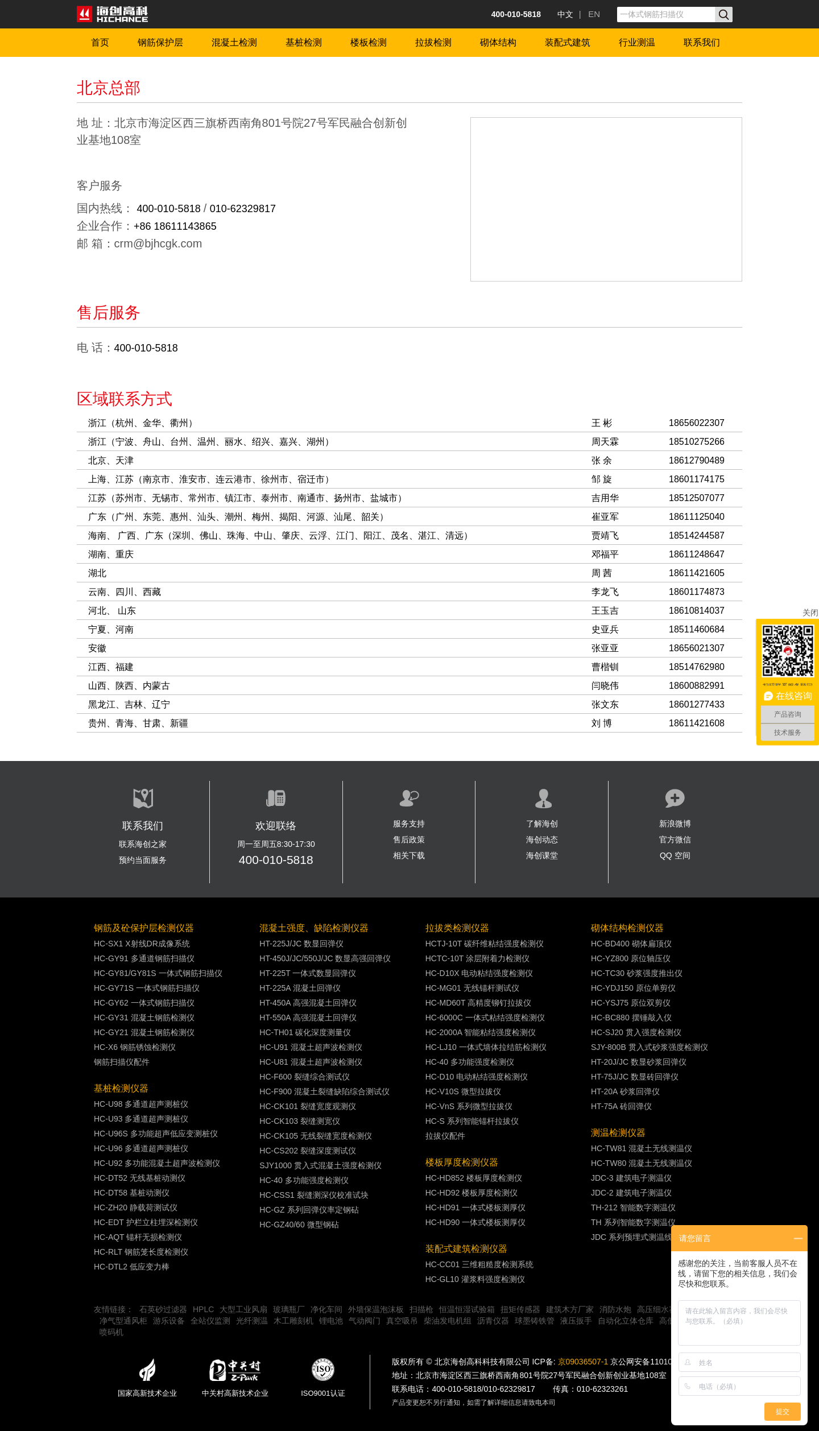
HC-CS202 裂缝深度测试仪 (307, 1150)
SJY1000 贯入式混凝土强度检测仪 (320, 1165)
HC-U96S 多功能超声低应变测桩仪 (156, 1133)
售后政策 (409, 839)
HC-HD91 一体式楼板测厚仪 (475, 1207)
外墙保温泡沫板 (376, 1309)
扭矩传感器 (520, 1309)
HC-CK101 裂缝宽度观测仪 (307, 1106)
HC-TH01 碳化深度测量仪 (305, 1032)
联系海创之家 (143, 844)
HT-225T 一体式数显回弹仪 (307, 973)
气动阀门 (364, 1320)
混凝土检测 (234, 42)
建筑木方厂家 (570, 1309)
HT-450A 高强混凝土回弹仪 (307, 1002)
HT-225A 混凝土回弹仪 (299, 987)
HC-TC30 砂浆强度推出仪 (636, 973)
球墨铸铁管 (535, 1320)
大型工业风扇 (243, 1309)
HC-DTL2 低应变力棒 (131, 1266)
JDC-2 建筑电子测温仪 (631, 1192)
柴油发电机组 (447, 1320)
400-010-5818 (170, 208)
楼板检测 (368, 42)
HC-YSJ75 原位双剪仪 (631, 1002)
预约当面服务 (143, 860)
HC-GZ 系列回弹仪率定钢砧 (308, 1209)
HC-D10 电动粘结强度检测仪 (476, 1076)
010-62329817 (243, 208)
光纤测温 (252, 1320)
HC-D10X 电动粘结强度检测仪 (479, 973)
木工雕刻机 (293, 1320)
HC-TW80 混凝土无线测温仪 (641, 1163)
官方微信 (675, 839)
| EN (589, 14)
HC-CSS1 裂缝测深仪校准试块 (313, 1195)
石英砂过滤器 (163, 1309)
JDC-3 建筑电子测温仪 (631, 1177)
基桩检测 (304, 42)
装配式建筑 (567, 42)
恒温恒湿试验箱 (467, 1309)
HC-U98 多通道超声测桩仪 (141, 1104)
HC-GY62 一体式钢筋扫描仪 (144, 1002)
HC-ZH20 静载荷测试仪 (135, 1207)
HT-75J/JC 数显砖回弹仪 (635, 1076)
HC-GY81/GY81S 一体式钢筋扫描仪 (158, 973)
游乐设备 (169, 1320)
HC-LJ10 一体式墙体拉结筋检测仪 (486, 1047)
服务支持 (409, 823)
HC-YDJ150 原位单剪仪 (633, 987)
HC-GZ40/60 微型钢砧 (298, 1224)
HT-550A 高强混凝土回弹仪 (307, 1017)
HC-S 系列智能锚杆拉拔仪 (472, 1121)
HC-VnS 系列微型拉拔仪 (468, 1106)
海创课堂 (542, 855)
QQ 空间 (675, 855)
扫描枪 (421, 1309)
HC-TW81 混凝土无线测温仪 (641, 1148)
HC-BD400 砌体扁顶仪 (631, 943)
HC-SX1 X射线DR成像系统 (142, 943)
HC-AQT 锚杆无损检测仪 (138, 1237)
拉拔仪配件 (445, 1135)
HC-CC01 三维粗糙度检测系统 (479, 1264)
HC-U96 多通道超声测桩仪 (141, 1148)
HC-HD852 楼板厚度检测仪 (473, 1177)
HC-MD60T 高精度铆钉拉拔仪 (478, 1002)
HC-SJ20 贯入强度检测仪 (636, 1032)
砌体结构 (498, 42)
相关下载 (409, 855)
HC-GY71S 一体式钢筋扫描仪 (147, 987)
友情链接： (114, 1309)
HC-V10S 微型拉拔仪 (463, 1091)
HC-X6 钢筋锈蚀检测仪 (135, 1047)
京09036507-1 (583, 1361)
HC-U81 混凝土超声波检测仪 (310, 1061)
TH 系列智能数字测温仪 (633, 1222)
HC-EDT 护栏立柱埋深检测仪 (146, 1222)
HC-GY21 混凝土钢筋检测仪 (144, 1032)
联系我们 (702, 42)
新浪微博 (675, 823)
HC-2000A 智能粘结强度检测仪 (480, 1032)
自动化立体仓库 (625, 1320)
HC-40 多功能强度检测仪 (303, 1180)
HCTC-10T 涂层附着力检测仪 (477, 958)
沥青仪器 (493, 1320)
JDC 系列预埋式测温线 (631, 1237)
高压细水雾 (657, 1309)
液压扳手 (576, 1320)
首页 (100, 42)
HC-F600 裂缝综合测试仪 (304, 1076)
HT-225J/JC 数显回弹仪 (301, 943)
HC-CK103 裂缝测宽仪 (299, 1121)
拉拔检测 (433, 42)
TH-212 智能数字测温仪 (633, 1207)
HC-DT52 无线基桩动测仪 (139, 1177)
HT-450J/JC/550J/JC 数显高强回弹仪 (325, 958)
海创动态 (542, 839)
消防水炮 (615, 1309)
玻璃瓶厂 (289, 1309)
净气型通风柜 (123, 1320)
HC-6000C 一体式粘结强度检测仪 (485, 1017)
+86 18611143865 (175, 226)
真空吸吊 (402, 1320)
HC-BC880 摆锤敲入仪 (631, 1017)
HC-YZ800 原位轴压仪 (631, 958)
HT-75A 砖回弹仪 (621, 1106)
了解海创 (542, 823)
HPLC (203, 1309)
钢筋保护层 (160, 42)
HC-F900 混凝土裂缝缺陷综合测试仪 (324, 1091)
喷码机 (111, 1332)
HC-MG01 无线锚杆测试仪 (472, 987)
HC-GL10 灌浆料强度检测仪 (475, 1279)
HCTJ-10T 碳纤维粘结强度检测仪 (484, 943)
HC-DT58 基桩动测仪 (131, 1192)
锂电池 (331, 1320)
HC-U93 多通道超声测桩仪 (141, 1118)
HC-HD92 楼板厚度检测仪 (471, 1192)
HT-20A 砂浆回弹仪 (625, 1091)
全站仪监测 (210, 1320)
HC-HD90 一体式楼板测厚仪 (475, 1222)
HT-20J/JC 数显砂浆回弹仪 (638, 1061)
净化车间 (326, 1309)
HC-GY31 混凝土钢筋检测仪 (144, 1017)
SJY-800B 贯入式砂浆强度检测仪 (649, 1047)
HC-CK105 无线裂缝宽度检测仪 (315, 1135)
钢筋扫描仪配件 (122, 1061)
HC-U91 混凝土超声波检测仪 (310, 1047)
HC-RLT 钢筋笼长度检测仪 (141, 1251)
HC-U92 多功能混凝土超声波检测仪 (157, 1163)
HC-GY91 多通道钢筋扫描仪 (144, 958)
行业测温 (637, 42)
